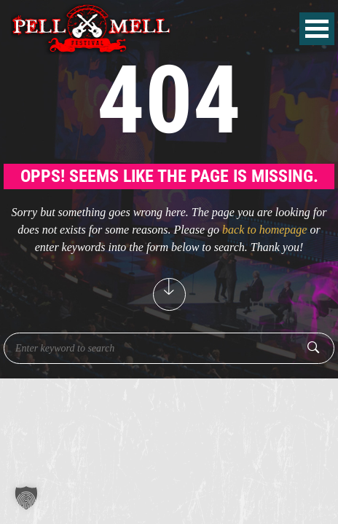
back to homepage (264, 229)
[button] (26, 498)
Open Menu (316, 28)
